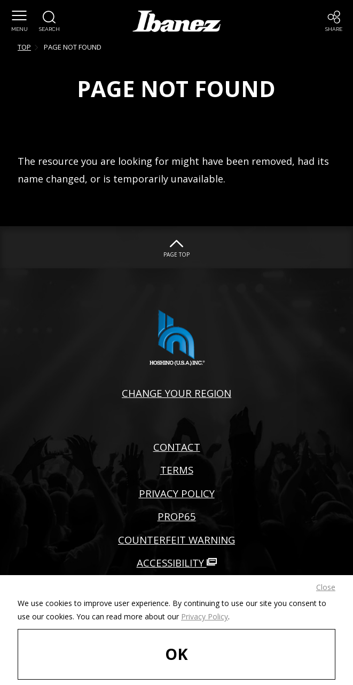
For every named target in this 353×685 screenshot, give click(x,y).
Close (325, 587)
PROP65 (177, 516)
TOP (24, 47)
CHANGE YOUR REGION (176, 393)
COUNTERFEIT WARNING (176, 539)
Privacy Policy (204, 616)
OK (176, 653)
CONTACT (176, 446)
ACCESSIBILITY (177, 562)
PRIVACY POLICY (177, 493)
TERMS (176, 469)
